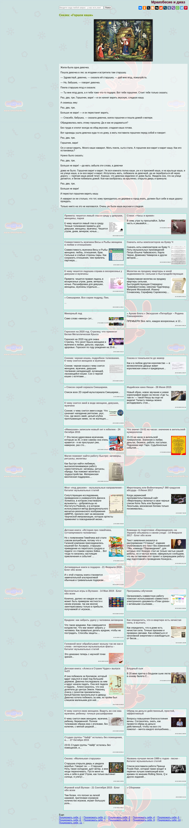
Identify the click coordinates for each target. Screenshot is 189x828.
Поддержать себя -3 (119, 817)
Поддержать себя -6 (70, 820)
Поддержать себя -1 (70, 817)
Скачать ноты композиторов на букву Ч (150, 242)
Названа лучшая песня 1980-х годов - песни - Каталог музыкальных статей (153, 759)
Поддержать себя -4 (144, 817)
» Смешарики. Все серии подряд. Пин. (86, 297)
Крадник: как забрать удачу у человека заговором (93, 620)
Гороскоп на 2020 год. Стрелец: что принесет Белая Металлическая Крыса (90, 333)
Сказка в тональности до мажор (145, 358)
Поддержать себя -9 (144, 820)
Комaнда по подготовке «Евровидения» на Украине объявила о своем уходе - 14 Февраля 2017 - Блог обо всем (154, 533)
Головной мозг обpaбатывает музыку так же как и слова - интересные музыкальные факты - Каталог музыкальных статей (93, 646)
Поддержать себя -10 (169, 820)
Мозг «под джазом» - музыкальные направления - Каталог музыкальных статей (93, 489)
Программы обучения (140, 591)
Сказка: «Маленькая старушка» (82, 758)
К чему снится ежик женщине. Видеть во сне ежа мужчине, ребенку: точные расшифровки (92, 712)
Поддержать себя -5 (168, 817)
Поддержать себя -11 (70, 822)
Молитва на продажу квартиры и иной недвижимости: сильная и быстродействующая (155, 272)
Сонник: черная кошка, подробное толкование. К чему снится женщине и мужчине (91, 359)
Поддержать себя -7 (95, 820)
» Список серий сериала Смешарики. (86, 387)
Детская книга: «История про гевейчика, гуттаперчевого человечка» (87, 531)
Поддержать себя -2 (95, 817)
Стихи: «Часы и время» (140, 215)
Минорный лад (73, 313)
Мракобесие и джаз (170, 2)
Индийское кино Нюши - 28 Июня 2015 (149, 387)
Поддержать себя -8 (119, 820)
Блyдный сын (135, 668)
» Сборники (133, 787)
